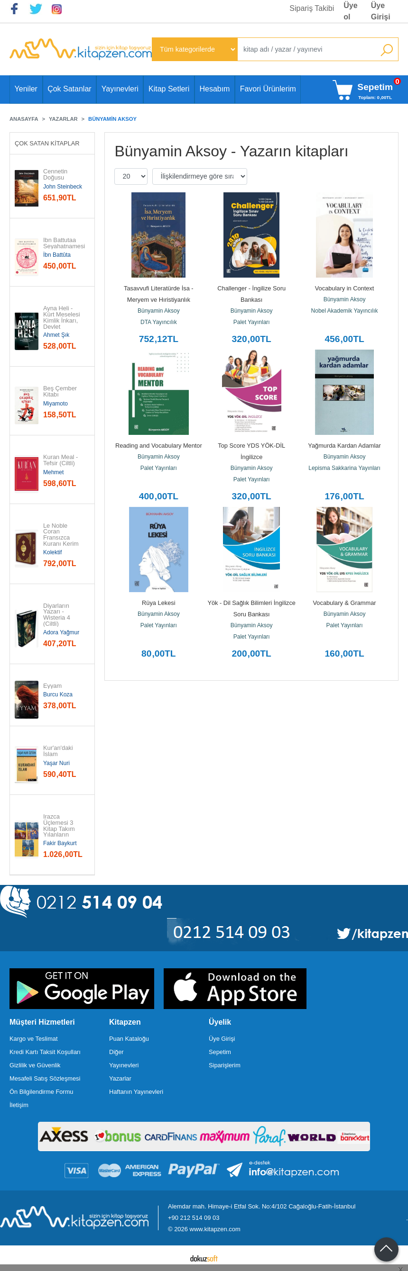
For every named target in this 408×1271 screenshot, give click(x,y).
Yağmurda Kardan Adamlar (344, 445)
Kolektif (52, 552)
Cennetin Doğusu (56, 175)
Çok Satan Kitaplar (47, 143)
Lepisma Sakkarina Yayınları (344, 468)
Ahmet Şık (56, 335)
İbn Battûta (57, 255)
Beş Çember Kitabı (61, 392)
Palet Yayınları (251, 322)
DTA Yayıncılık (158, 322)
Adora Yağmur (61, 632)
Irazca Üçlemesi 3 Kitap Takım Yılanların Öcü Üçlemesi (62, 829)
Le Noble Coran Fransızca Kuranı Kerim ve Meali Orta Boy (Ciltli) (61, 544)
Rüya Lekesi (158, 602)
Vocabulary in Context (344, 288)
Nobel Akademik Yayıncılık (344, 310)
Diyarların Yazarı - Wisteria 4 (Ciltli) (57, 615)
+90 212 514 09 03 (193, 1217)
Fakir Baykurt (60, 843)
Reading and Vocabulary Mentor (158, 445)
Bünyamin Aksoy (159, 310)
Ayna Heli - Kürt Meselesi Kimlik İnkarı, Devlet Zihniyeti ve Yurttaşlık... (62, 324)
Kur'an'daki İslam (58, 751)
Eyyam (52, 686)
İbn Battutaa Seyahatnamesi (64, 243)
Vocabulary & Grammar (344, 602)
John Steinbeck (62, 186)
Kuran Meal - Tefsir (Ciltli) (61, 460)
